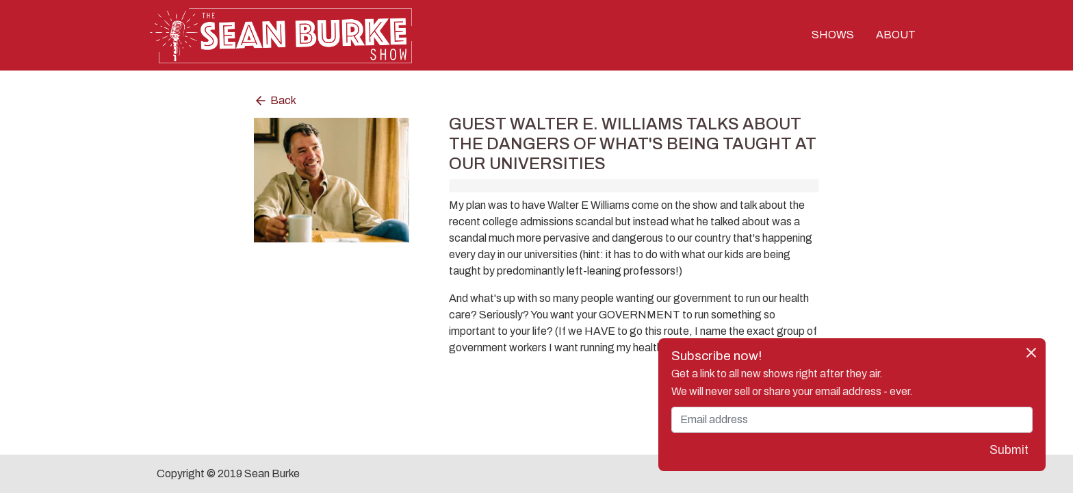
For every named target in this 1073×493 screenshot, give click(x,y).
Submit (1009, 450)
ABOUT (896, 35)
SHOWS (833, 35)
